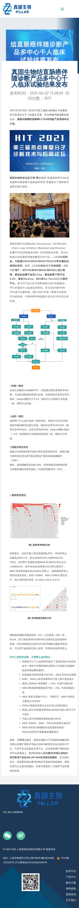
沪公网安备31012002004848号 (31, 862)
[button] (62, 9)
